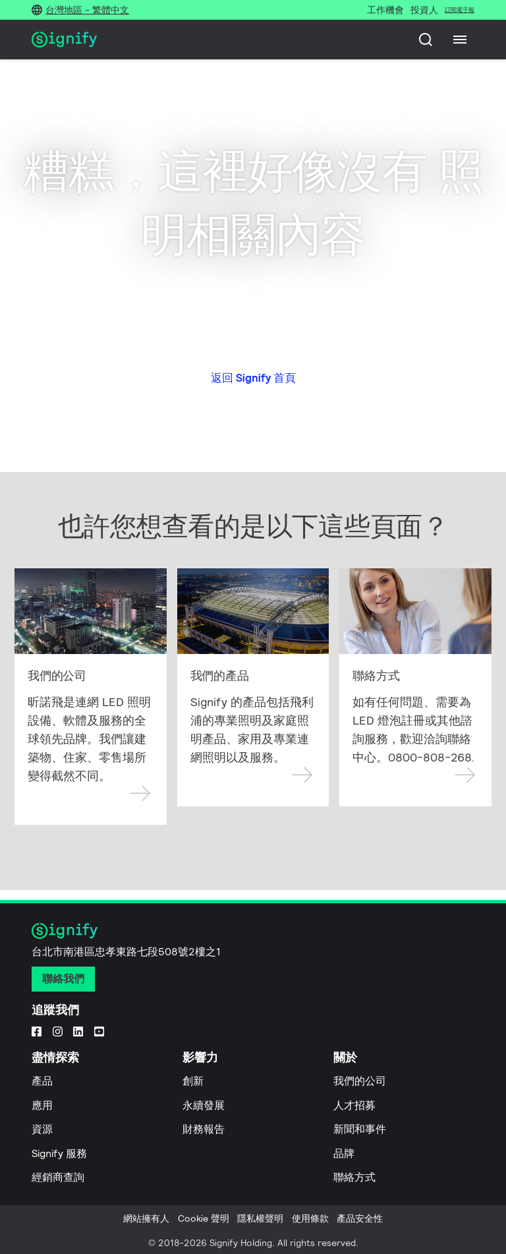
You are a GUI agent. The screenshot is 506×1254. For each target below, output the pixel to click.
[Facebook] (37, 1030)
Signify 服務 (59, 1153)
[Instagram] (58, 1030)
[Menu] (459, 39)
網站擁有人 (146, 1218)
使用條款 (310, 1218)
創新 (193, 1081)
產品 (42, 1081)
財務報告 (204, 1129)
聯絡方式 (354, 1177)
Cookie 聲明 (203, 1218)
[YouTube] (99, 1030)
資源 (42, 1129)
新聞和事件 (359, 1129)
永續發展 (204, 1105)
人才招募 (354, 1105)
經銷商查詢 (58, 1177)
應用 (42, 1105)
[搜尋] (425, 39)
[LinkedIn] (78, 1030)
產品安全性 (360, 1218)
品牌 (343, 1153)
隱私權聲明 (260, 1218)
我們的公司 (359, 1081)
